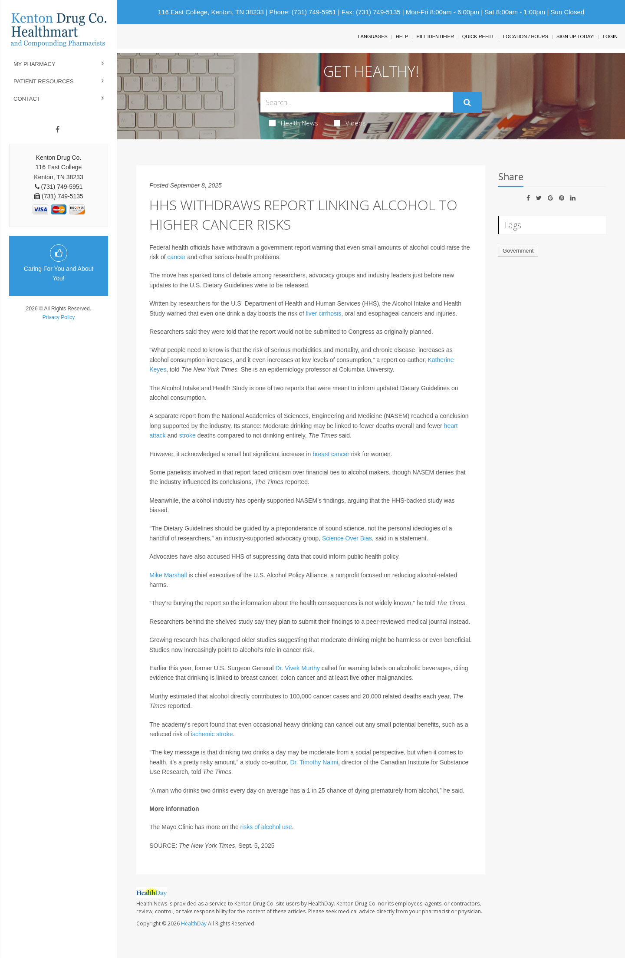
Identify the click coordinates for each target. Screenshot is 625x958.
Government (518, 250)
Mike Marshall (168, 575)
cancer (176, 256)
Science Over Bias (347, 538)
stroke (187, 435)
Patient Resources (43, 81)
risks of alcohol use (266, 826)
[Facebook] (57, 129)
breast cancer (330, 454)
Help (402, 36)
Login (610, 36)
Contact (26, 98)
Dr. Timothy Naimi (314, 762)
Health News (293, 123)
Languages (372, 36)
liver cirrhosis (324, 313)
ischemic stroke (212, 734)
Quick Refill (478, 36)
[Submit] (467, 102)
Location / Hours (525, 36)
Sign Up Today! (575, 36)
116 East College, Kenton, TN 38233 (211, 12)
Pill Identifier (435, 36)
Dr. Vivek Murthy (297, 668)
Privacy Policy (59, 317)
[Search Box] (356, 102)
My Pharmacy (34, 64)
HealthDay (194, 923)
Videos (350, 123)
